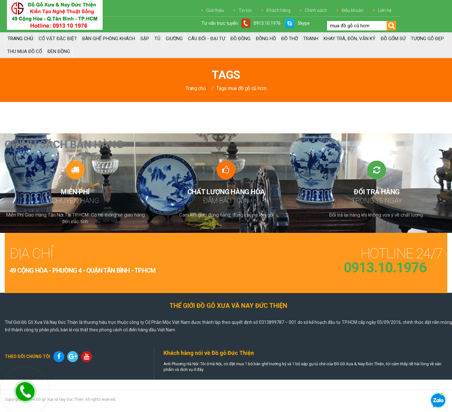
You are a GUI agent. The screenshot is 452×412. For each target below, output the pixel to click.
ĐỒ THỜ (289, 38)
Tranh (310, 38)
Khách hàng (278, 10)
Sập (144, 38)
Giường (174, 38)
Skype (297, 23)
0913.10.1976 (261, 23)
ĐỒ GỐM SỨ (393, 38)
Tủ (157, 38)
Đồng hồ (266, 38)
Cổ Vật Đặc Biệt (58, 38)
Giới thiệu (215, 10)
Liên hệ (384, 10)
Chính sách (316, 10)
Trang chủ (20, 38)
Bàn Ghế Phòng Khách (108, 38)
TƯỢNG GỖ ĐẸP (427, 38)
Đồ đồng (240, 38)
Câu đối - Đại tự (206, 38)
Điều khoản (352, 10)
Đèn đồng (58, 51)
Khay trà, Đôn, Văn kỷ (349, 38)
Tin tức (245, 10)
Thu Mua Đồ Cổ (24, 51)
